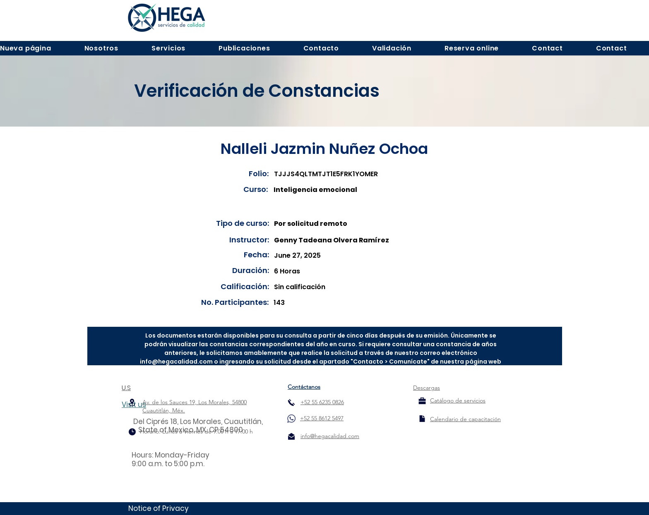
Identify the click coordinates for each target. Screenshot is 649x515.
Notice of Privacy (158, 508)
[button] (101, 48)
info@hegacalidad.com (176, 361)
